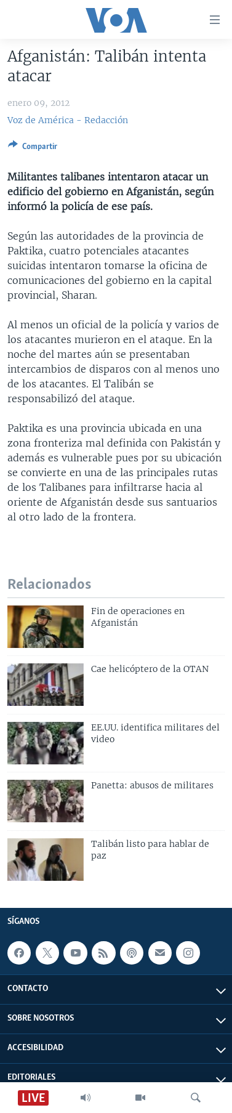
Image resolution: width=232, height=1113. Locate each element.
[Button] (32, 148)
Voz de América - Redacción (67, 120)
